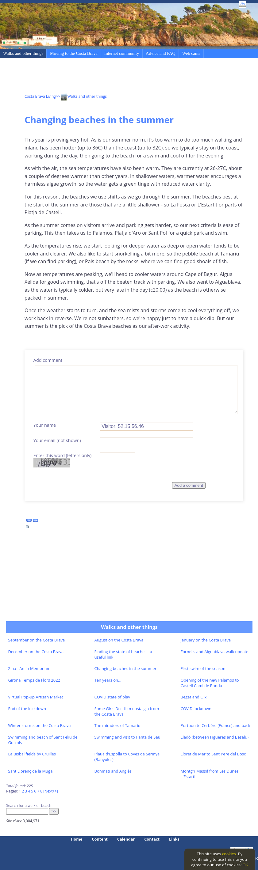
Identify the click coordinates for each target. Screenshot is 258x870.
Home (77, 839)
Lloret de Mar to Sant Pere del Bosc (213, 754)
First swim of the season (203, 668)
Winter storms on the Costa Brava (39, 725)
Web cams (191, 53)
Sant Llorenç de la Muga (30, 771)
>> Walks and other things (81, 96)
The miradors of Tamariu (117, 725)
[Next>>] (50, 791)
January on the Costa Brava (206, 640)
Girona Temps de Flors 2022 (34, 680)
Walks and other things (23, 53)
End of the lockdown (27, 708)
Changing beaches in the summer (125, 668)
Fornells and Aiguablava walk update (214, 651)
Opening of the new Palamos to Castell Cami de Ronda (210, 682)
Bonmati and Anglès (113, 771)
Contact (152, 839)
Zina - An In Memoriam (29, 668)
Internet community (121, 53)
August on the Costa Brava (119, 640)
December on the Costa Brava (36, 651)
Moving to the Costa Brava (74, 53)
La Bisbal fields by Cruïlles (32, 754)
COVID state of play (112, 697)
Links (174, 839)
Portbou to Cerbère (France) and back (215, 725)
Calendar (126, 839)
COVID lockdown (196, 708)
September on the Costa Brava (36, 640)
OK (245, 865)
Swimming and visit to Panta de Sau (127, 737)
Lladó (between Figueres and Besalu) (214, 737)
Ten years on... (107, 680)
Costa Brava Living (40, 96)
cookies (229, 854)
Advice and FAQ (160, 53)
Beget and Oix (194, 697)
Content (100, 839)
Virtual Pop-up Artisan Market (35, 697)
